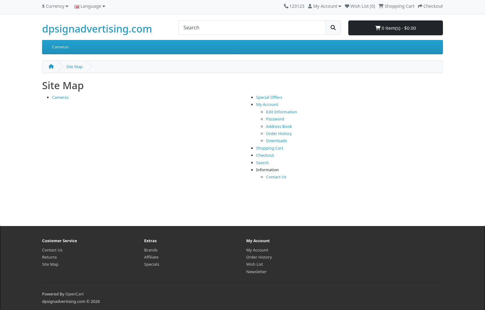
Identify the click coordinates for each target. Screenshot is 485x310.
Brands (150, 250)
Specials (151, 264)
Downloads (276, 140)
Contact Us (276, 177)
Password (275, 119)
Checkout (265, 155)
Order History (279, 133)
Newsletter (256, 271)
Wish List (254, 264)
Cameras (60, 47)
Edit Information (281, 112)
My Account (267, 104)
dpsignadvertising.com (97, 29)
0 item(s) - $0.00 (395, 28)
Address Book (279, 126)
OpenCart (74, 294)
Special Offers (269, 97)
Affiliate (151, 257)
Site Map (74, 66)
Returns (49, 257)
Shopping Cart (269, 148)
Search (262, 162)
